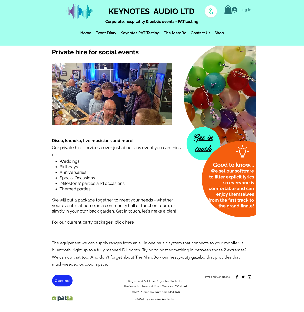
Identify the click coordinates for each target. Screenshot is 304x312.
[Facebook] (237, 277)
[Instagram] (249, 277)
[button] (228, 9)
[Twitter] (243, 277)
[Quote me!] (62, 280)
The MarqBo (147, 257)
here (129, 222)
